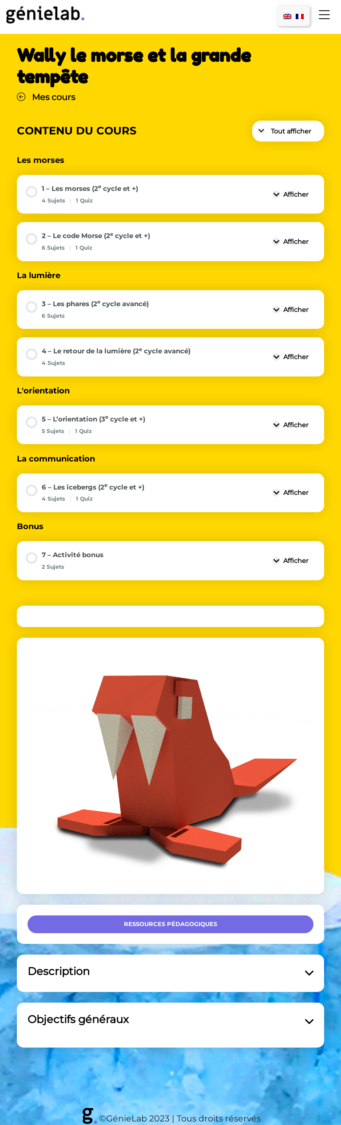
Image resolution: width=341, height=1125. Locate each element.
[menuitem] (287, 15)
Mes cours (46, 97)
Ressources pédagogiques (170, 923)
